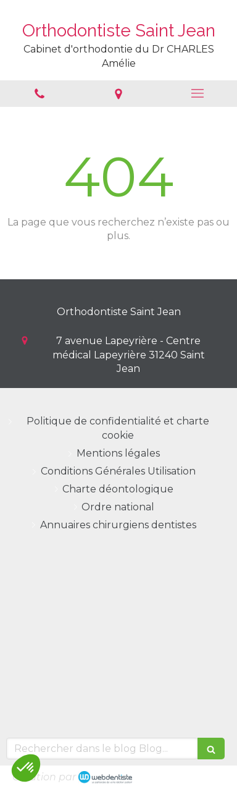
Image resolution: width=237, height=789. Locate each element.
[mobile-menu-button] (197, 93)
